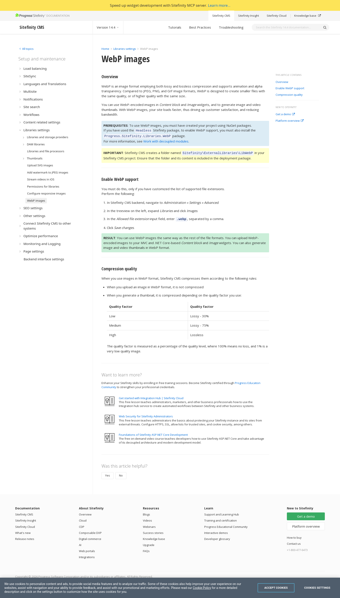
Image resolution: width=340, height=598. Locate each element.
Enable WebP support (290, 88)
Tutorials (174, 27)
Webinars (149, 524)
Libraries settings (124, 49)
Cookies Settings (317, 587)
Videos (147, 518)
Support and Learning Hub (221, 512)
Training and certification (220, 518)
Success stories (153, 530)
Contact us (294, 541)
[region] (170, 588)
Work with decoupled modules (165, 140)
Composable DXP (90, 530)
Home (105, 49)
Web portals (87, 548)
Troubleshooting (231, 27)
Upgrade (148, 542)
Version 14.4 (108, 27)
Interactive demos (216, 530)
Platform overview (290, 121)
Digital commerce (90, 536)
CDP (81, 524)
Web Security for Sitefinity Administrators (146, 414)
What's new (23, 530)
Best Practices (200, 27)
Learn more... (219, 5)
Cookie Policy (202, 588)
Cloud (83, 518)
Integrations (87, 554)
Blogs (146, 512)
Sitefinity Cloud (276, 16)
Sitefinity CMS (221, 16)
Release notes (24, 536)
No (121, 473)
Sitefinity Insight (248, 16)
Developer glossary (217, 536)
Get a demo (285, 114)
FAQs (146, 548)
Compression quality (289, 95)
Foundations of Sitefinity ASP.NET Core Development (153, 432)
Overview (282, 82)
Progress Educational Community (226, 524)
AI (80, 542)
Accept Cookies (276, 587)
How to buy (294, 535)
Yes (107, 473)
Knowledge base (307, 16)
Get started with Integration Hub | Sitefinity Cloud (151, 395)
